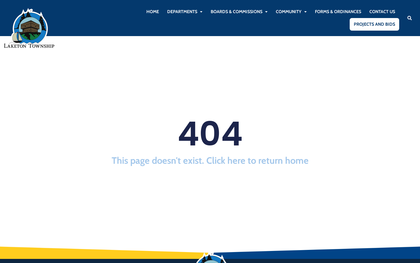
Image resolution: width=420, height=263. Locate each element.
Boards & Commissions (239, 11)
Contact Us (382, 11)
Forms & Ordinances (338, 11)
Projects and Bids (374, 24)
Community (291, 11)
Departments (184, 11)
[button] (185, 11)
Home (152, 11)
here (236, 160)
